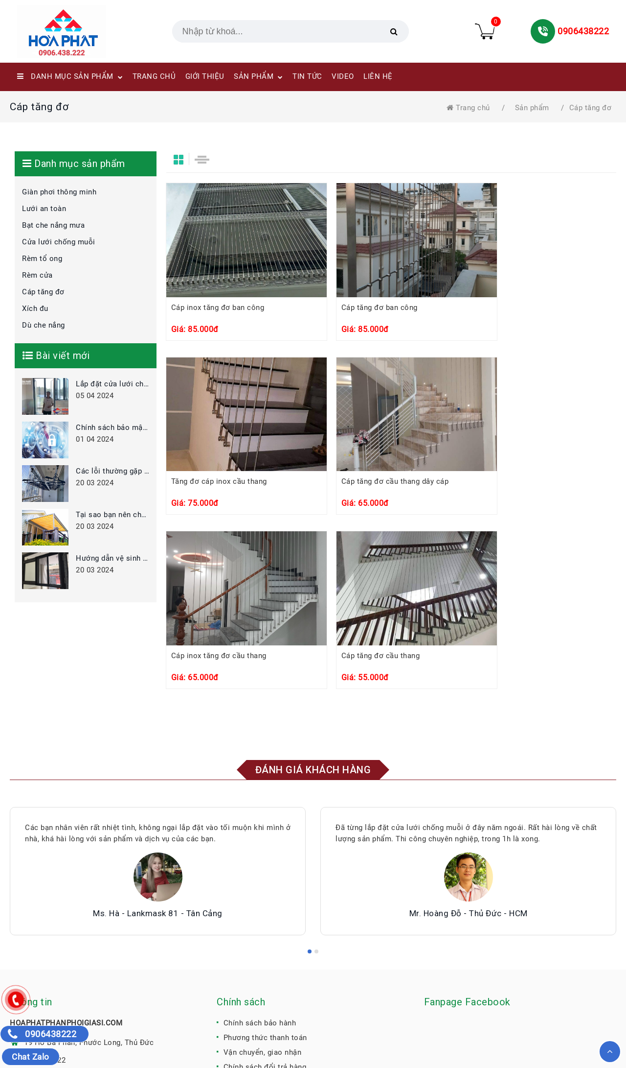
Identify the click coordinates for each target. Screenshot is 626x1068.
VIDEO (343, 76)
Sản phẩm (532, 107)
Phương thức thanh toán (265, 934)
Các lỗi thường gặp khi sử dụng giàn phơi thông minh (112, 471)
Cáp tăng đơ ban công (363, 308)
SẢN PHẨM (258, 77)
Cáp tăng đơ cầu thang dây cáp (225, 484)
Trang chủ (468, 107)
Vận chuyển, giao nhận (263, 949)
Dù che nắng (43, 325)
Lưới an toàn (44, 208)
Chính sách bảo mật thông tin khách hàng (112, 427)
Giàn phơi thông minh (59, 192)
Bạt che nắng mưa (53, 225)
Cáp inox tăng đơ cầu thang (372, 484)
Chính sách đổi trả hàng (265, 963)
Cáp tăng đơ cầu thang (517, 484)
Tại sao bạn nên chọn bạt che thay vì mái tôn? (112, 514)
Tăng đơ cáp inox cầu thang (526, 308)
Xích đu (35, 308)
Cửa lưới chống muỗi (58, 241)
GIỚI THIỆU (204, 76)
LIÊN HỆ (378, 76)
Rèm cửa (37, 275)
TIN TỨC (307, 76)
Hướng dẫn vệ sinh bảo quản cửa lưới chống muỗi (112, 558)
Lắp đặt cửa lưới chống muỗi (112, 384)
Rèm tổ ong (42, 258)
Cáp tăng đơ (590, 107)
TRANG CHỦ (154, 76)
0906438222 (583, 31)
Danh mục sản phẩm (70, 77)
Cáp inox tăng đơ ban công (218, 308)
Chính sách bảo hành (260, 919)
